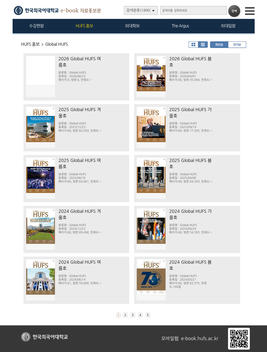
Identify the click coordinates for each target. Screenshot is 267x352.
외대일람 (228, 26)
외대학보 (132, 26)
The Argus (180, 26)
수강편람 (36, 26)
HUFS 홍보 (84, 26)
